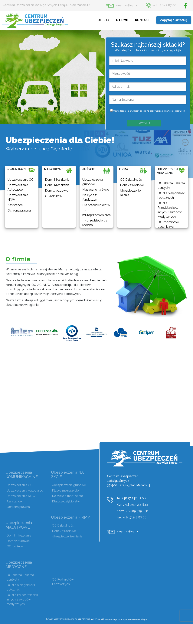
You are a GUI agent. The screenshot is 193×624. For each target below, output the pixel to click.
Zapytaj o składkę (173, 20)
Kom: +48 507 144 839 (132, 504)
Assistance (14, 501)
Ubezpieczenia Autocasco (25, 490)
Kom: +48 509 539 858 (132, 511)
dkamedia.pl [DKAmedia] (111, 619)
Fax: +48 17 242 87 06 (131, 517)
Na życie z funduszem (67, 496)
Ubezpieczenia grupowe (69, 485)
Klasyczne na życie (65, 490)
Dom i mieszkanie (19, 535)
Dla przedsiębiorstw (66, 501)
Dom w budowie (18, 541)
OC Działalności (63, 525)
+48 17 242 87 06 (161, 5)
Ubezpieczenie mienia (67, 536)
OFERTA (103, 20)
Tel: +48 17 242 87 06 (131, 498)
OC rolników (15, 546)
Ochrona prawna (18, 507)
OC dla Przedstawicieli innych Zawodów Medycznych (22, 599)
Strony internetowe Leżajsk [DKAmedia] (133, 619)
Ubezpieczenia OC (19, 485)
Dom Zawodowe (64, 531)
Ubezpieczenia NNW (21, 496)
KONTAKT (143, 20)
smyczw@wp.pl (122, 5)
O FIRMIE (122, 20)
